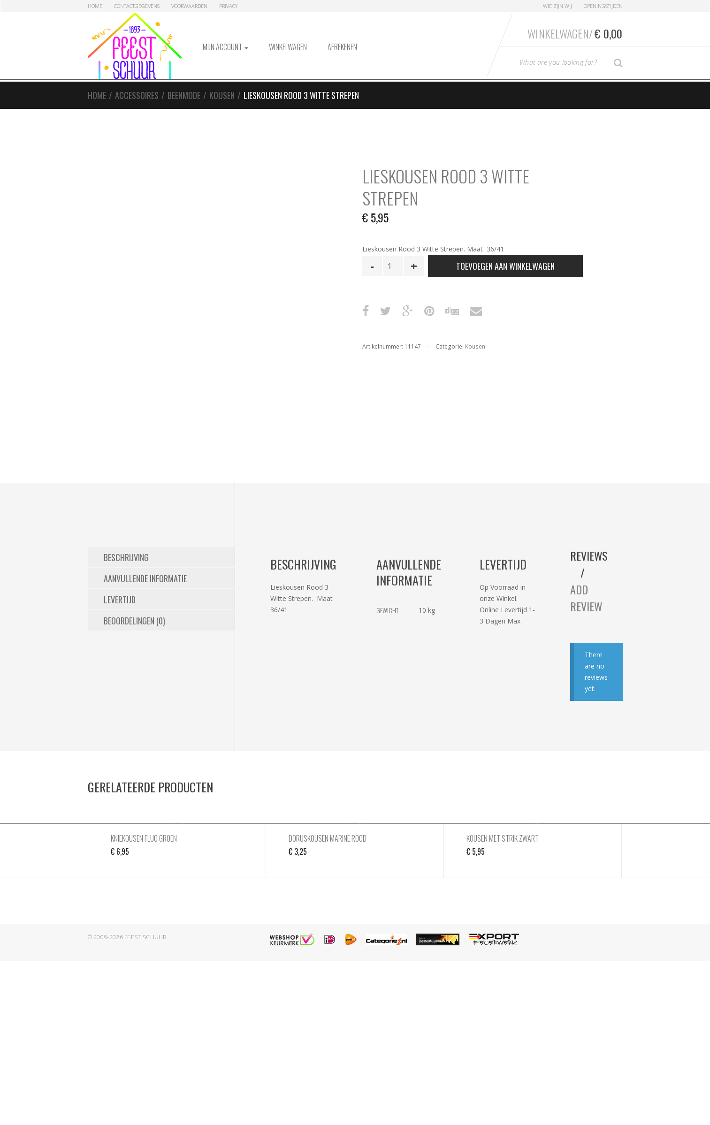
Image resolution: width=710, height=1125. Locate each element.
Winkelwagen (288, 47)
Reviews (589, 555)
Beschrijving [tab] (126, 557)
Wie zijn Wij (557, 5)
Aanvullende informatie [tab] (145, 578)
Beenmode (184, 95)
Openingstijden (603, 5)
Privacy (228, 5)
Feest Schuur (145, 937)
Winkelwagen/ (574, 33)
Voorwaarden (189, 5)
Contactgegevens (137, 5)
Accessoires (137, 95)
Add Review (586, 598)
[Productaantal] (393, 266)
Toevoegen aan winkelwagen (505, 266)
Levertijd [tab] (120, 599)
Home (95, 5)
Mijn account (225, 47)
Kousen (222, 95)
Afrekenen (342, 47)
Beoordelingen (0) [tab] (134, 621)
